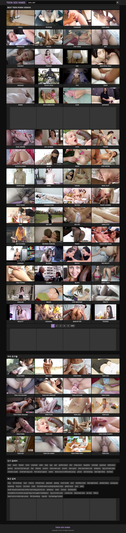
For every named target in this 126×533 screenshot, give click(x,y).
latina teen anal (55, 468)
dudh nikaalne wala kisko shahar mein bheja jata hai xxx (26, 490)
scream (64, 468)
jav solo (89, 493)
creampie (34, 465)
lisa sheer (26, 486)
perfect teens (63, 465)
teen (9, 465)
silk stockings (88, 472)
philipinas (97, 468)
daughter (87, 465)
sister (57, 490)
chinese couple (13, 472)
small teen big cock (26, 472)
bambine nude (80, 483)
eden (41, 465)
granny (10, 468)
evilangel (95, 465)
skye (46, 465)
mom (27, 465)
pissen (79, 472)
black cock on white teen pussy (65, 472)
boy (32, 468)
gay (51, 465)
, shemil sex (68, 493)
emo (72, 483)
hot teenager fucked (55, 496)
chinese (63, 490)
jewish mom (69, 486)
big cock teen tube (109, 468)
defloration (111, 465)
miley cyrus (77, 465)
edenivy (38, 468)
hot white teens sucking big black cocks (50, 486)
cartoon (45, 468)
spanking (11, 486)
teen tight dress (100, 472)
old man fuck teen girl (22, 468)
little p (96, 493)
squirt (15, 465)
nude (33, 486)
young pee (114, 483)
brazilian (110, 472)
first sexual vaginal (40, 472)
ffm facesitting (35, 496)
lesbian (21, 465)
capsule (44, 496)
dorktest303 (72, 490)
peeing (56, 483)
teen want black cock (85, 468)
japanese (103, 465)
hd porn (18, 486)
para (76, 486)
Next (72, 326)
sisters (51, 472)
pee (55, 465)
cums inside (65, 483)
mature (31, 483)
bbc (71, 465)
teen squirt (72, 468)
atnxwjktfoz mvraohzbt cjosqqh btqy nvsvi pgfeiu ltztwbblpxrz (28, 493)
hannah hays (40, 483)
